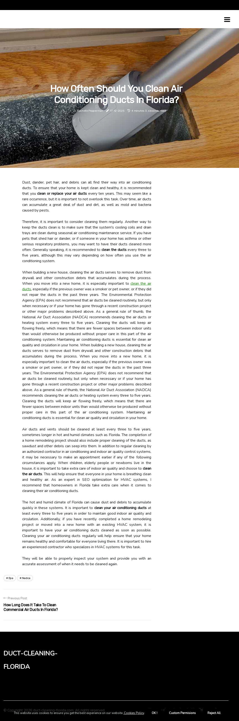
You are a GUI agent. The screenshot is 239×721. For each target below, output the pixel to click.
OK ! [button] (154, 713)
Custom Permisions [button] (182, 713)
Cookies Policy (133, 713)
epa (11, 578)
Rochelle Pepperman (90, 110)
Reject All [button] (214, 713)
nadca (26, 578)
